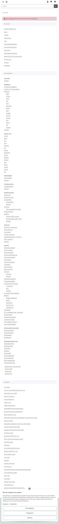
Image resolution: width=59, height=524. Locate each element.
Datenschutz (7, 38)
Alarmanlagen (8, 178)
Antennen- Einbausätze (10, 227)
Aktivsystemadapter (9, 248)
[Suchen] (27, 6)
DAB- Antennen (8, 230)
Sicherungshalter (9, 358)
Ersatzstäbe (7, 232)
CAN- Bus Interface (9, 262)
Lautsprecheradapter (10, 317)
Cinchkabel (7, 264)
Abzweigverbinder (9, 343)
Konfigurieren (29, 513)
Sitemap (6, 62)
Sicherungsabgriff (9, 355)
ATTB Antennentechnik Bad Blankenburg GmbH (17, 469)
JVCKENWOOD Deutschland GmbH (13, 408)
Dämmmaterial (8, 269)
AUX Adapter (7, 260)
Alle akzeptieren (30, 508)
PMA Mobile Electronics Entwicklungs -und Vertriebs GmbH (20, 417)
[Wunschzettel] (51, 1)
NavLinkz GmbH (8, 421)
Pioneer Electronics (9, 463)
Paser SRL (6, 475)
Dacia (7, 99)
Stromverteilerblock (9, 363)
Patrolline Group (8, 433)
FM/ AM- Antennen (9, 234)
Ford (7, 103)
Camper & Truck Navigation (11, 89)
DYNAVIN (6, 91)
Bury (7, 288)
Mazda (6, 150)
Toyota (6, 169)
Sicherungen (7, 353)
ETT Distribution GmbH (10, 472)
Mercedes (9, 106)
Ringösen (6, 351)
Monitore (6, 207)
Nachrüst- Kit (9, 305)
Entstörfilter (7, 348)
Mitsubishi (7, 153)
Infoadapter (7, 310)
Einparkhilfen (8, 199)
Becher (8, 300)
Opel (7, 111)
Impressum (7, 50)
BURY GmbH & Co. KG (10, 414)
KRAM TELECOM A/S (9, 405)
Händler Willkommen (10, 29)
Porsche (8, 115)
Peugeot (8, 113)
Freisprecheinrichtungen (11, 283)
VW (7, 125)
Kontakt (6, 35)
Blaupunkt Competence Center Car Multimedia (17, 424)
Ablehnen (29, 517)
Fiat (7, 101)
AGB (5, 41)
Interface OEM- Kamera (12, 216)
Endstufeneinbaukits (10, 279)
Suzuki (6, 167)
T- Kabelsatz (9, 286)
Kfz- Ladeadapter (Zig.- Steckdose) (13, 312)
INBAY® (6, 295)
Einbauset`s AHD (8, 197)
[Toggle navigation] (3, 1)
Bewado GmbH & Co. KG (10, 451)
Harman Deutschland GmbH (12, 427)
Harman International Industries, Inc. (14, 488)
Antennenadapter (9, 330)
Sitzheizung (8, 371)
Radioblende (9, 307)
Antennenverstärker (9, 257)
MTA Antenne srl (8, 485)
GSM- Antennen (8, 239)
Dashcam (6, 271)
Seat (7, 120)
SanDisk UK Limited (9, 482)
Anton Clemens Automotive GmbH (13, 439)
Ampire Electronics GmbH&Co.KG (13, 411)
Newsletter (7, 65)
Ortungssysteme (8, 186)
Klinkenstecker (8, 315)
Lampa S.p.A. (7, 402)
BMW (7, 94)
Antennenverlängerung (10, 255)
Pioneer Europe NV (9, 396)
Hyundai (6, 145)
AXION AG (7, 445)
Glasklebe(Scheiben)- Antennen (13, 237)
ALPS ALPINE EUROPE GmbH (12, 448)
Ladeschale (9, 303)
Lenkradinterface (9, 333)
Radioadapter (8, 335)
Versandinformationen (10, 47)
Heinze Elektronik (9, 399)
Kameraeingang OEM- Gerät (14, 219)
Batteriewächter (8, 346)
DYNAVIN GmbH (8, 442)
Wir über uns (7, 59)
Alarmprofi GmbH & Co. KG (11, 436)
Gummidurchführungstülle (11, 293)
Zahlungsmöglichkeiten (10, 44)
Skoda (7, 122)
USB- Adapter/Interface (10, 322)
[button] (47, 1)
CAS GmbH (7, 478)
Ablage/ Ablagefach (11, 298)
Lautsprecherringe (9, 319)
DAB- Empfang (8, 267)
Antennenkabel (8, 250)
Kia (5, 148)
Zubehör (6, 81)
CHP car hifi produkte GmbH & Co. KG (14, 390)
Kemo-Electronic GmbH (10, 393)
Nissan (8, 108)
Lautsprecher (8, 373)
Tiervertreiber (8, 369)
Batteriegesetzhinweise (10, 53)
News (5, 32)
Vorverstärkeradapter (10, 324)
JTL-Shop (32, 522)
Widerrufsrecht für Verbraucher (13, 56)
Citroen (8, 96)
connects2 (7, 457)
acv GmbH (7, 387)
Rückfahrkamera (8, 211)
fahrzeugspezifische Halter (13, 209)
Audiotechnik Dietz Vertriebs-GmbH (14, 430)
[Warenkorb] (55, 1)
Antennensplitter (9, 252)
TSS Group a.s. (8, 466)
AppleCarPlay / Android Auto (13, 366)
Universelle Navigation (10, 87)
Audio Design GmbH (9, 454)
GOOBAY (6, 460)
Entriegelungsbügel (9, 281)
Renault (8, 118)
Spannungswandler (9, 360)
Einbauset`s (7, 195)
